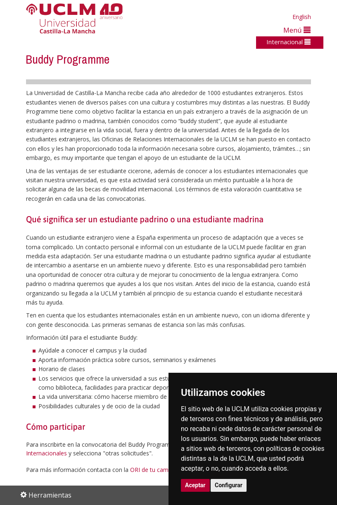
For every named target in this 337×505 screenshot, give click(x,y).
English (301, 17)
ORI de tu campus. (154, 470)
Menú (297, 30)
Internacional (288, 42)
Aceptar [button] (195, 485)
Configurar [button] (228, 485)
